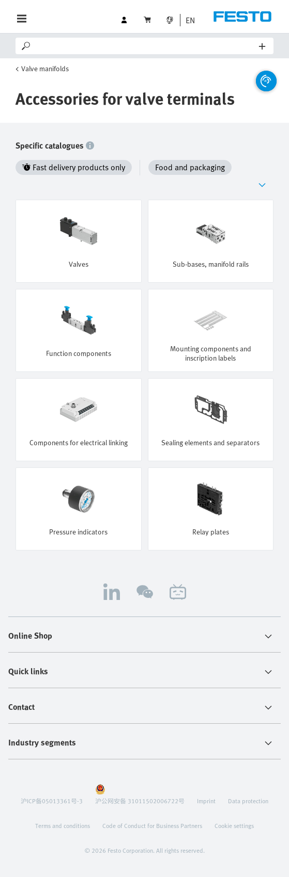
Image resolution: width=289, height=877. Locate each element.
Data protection (248, 800)
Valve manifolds (45, 68)
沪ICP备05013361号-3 (52, 800)
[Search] (145, 46)
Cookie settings (234, 825)
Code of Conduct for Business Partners (152, 825)
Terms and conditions (62, 825)
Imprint (206, 800)
